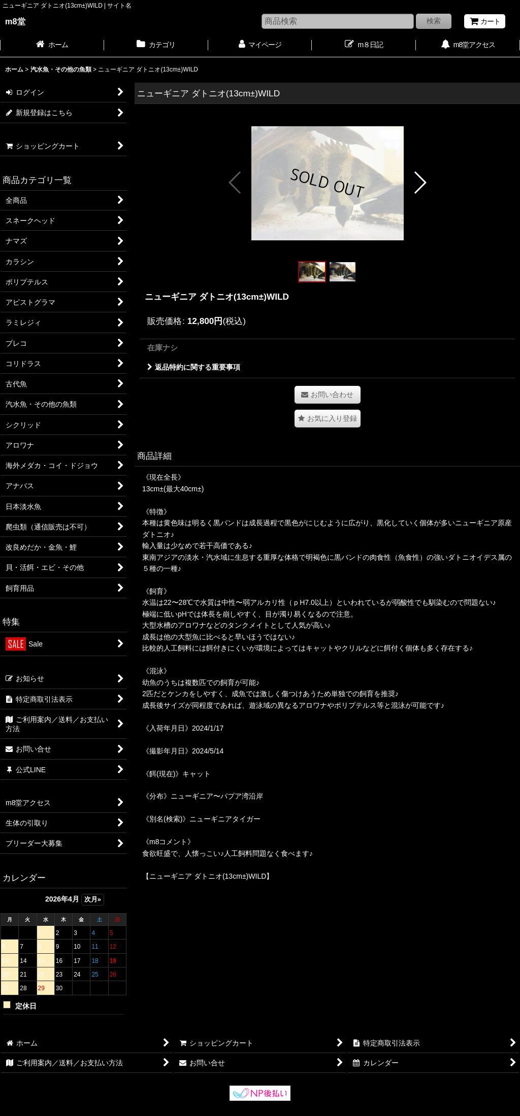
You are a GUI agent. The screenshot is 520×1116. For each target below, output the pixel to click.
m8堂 (15, 21)
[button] (235, 182)
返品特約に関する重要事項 (193, 367)
